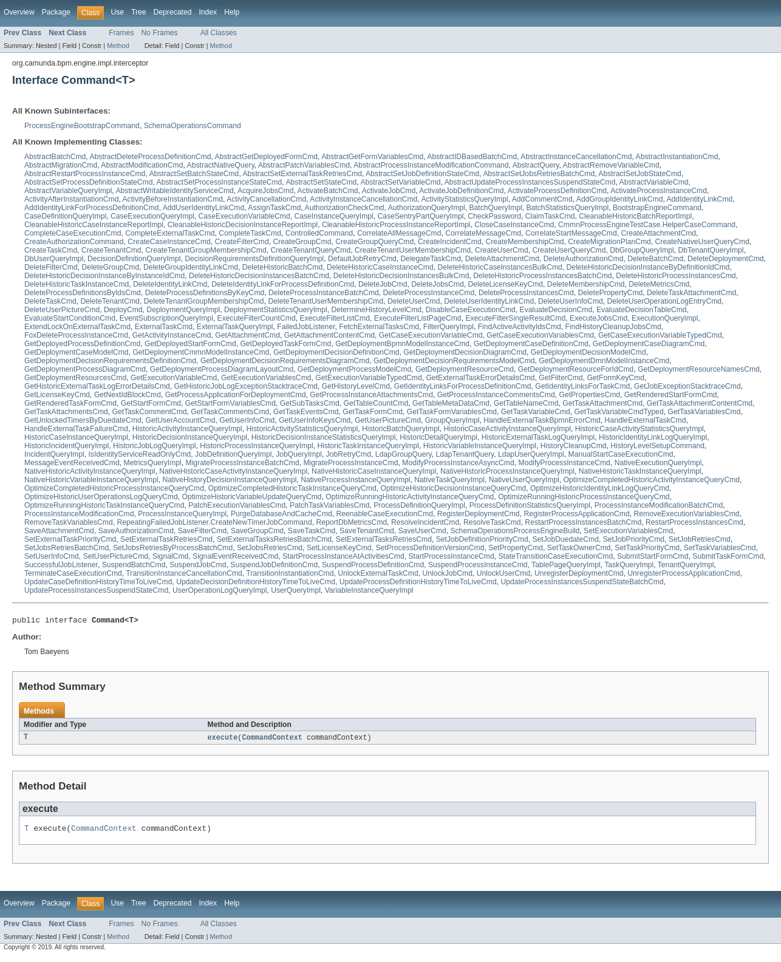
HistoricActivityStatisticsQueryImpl (302, 429)
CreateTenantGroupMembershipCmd (205, 250)
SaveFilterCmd (202, 531)
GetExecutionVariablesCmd (266, 378)
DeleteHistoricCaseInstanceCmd (380, 267)
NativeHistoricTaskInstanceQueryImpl (640, 471)
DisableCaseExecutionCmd (471, 309)
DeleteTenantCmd (110, 301)
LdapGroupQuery (403, 454)
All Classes (218, 33)
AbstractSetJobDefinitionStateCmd (422, 173)
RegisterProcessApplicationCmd (576, 514)
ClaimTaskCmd (550, 216)
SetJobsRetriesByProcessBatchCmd (173, 548)
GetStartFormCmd (151, 403)
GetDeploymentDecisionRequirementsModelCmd (454, 360)
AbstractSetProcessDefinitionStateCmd (88, 182)
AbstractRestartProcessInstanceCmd (84, 173)
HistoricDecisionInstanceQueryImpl (189, 437)
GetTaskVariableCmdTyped (619, 412)
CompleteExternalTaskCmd (169, 233)
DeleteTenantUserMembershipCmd (325, 301)
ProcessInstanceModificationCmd (79, 514)
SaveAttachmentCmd (59, 531)
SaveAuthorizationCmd (136, 531)
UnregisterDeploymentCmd (579, 573)
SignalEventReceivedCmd (235, 556)
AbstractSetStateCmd (320, 182)
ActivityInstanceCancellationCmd (363, 199)
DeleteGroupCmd (111, 267)
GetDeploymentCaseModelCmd (76, 352)
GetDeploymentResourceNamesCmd (699, 369)
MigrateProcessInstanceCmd (350, 463)
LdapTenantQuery (465, 454)
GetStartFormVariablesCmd (230, 403)
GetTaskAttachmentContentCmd (699, 403)
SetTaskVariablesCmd (720, 548)
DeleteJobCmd (382, 284)
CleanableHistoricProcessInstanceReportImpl (396, 224)
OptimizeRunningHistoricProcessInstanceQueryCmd (583, 497)
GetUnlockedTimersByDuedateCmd (83, 420)
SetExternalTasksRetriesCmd (384, 539)
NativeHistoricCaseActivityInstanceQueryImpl (233, 471)
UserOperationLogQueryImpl (219, 590)
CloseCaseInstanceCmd (514, 224)
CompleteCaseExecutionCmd (72, 233)
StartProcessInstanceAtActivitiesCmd (343, 556)
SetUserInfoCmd (51, 556)
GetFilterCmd (560, 378)
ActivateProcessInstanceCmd (658, 190)
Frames (121, 33)
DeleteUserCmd (413, 301)
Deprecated (173, 12)
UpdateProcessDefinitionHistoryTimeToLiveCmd (418, 582)
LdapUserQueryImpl (531, 454)
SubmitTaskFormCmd (727, 556)
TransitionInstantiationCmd (289, 573)
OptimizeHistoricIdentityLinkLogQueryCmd (599, 488)
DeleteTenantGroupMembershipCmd (204, 301)
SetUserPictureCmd (115, 556)
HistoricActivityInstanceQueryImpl (187, 429)
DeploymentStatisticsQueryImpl (275, 309)
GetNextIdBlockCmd (127, 395)
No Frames (160, 33)
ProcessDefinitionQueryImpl (419, 505)
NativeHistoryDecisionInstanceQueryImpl (229, 480)
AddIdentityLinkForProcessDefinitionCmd (91, 207)
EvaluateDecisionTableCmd (641, 309)
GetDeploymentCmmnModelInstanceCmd (200, 352)
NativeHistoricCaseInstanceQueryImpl (374, 471)
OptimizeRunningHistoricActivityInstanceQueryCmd (410, 497)
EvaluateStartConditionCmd (69, 318)
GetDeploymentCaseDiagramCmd (648, 343)
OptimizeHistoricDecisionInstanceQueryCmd (453, 488)
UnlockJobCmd (447, 573)
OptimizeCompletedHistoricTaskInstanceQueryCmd (292, 488)
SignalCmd (170, 556)
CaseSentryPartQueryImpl (421, 216)
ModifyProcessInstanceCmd (564, 463)
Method (118, 45)
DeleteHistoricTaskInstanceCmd (76, 284)
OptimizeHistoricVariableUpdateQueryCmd (251, 497)
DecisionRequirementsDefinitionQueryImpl (254, 258)
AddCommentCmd (542, 199)
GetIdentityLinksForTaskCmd (582, 386)
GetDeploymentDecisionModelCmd (588, 352)
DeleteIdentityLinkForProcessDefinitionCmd (282, 284)
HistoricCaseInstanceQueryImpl (76, 437)
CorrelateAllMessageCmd (399, 233)
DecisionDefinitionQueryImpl (133, 258)
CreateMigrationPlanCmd (609, 241)
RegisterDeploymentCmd (478, 514)
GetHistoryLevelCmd (356, 386)
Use (117, 12)
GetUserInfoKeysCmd (314, 420)
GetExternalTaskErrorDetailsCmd (480, 378)
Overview (19, 12)
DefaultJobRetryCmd (362, 258)
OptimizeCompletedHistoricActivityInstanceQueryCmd (652, 480)
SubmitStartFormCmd (653, 556)
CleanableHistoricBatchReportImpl (635, 216)
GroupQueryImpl (452, 420)
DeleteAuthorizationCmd (584, 258)
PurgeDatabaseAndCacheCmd (281, 514)
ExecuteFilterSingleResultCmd (515, 318)
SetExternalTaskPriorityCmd (70, 539)
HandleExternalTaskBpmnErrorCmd (542, 420)
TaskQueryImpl (628, 565)
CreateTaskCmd (50, 250)
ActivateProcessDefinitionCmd (557, 190)
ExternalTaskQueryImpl (235, 326)
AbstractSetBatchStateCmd (194, 173)
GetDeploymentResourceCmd (464, 369)
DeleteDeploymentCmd (725, 258)
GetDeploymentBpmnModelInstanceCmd (402, 343)
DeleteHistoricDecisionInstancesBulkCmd (401, 275)
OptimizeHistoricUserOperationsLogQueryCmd (101, 497)
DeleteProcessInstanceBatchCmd (323, 292)
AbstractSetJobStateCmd (639, 173)
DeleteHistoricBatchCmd (282, 267)
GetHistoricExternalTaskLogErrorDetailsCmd (97, 386)
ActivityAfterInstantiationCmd (71, 199)
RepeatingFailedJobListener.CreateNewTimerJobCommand (214, 522)
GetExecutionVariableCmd (174, 378)
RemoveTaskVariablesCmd (68, 522)
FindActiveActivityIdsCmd (519, 326)
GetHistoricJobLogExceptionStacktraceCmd (246, 386)
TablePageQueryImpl (566, 565)
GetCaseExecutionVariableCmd (431, 335)
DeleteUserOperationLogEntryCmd (664, 301)
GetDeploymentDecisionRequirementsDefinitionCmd (110, 360)
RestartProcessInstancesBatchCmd (583, 522)
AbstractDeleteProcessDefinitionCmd (150, 156)
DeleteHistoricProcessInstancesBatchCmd (542, 275)
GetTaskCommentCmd (149, 412)
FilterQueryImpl (448, 326)
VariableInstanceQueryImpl (369, 590)
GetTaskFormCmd (373, 412)
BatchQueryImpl (495, 207)
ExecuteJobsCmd (598, 318)
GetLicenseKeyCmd (57, 395)
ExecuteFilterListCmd (334, 318)
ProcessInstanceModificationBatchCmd (659, 505)
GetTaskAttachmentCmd (602, 403)
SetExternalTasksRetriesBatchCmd (274, 539)
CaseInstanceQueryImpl (333, 216)
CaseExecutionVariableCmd (244, 216)
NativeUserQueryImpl (524, 480)
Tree (138, 12)
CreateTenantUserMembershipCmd (413, 250)
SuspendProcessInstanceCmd (478, 565)
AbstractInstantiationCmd (677, 156)
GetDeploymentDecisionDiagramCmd (465, 352)
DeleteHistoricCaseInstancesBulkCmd (499, 267)
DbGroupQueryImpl (642, 250)
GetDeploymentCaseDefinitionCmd (531, 343)
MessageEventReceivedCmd (72, 463)
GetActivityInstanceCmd (171, 335)
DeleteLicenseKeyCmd (505, 284)
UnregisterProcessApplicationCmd (683, 573)
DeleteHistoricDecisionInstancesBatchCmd (259, 275)
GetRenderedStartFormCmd (670, 395)
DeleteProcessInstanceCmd (429, 292)
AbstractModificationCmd (142, 165)
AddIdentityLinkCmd (700, 199)
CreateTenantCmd (111, 250)
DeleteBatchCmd (655, 258)
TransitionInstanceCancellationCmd (184, 573)
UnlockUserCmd (504, 573)
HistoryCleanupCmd (574, 446)
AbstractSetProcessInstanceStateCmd (219, 182)
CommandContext (272, 740)
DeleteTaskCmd (50, 301)
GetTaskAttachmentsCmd (66, 412)
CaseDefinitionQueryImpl (65, 216)
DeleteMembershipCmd (586, 284)
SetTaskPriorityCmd (647, 548)
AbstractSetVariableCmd (400, 182)
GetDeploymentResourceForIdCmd (576, 369)
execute (223, 740)
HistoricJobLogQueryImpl (154, 446)
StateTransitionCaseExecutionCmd (555, 556)
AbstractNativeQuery (220, 165)
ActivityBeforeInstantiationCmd (172, 199)
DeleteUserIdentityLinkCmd (489, 301)
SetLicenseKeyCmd (339, 548)
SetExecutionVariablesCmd (628, 531)
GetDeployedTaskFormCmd (285, 343)
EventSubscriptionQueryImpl (166, 318)
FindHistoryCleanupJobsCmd (613, 326)
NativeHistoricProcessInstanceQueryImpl (507, 471)
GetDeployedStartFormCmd (190, 343)
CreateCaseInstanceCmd (169, 241)
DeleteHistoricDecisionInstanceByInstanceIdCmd (104, 275)
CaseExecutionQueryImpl (152, 216)
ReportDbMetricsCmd (351, 522)
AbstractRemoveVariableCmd (611, 165)
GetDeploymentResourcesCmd (75, 378)
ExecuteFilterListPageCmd (418, 318)
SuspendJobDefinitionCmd (274, 565)
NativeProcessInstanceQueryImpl (355, 480)
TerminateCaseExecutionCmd (73, 573)
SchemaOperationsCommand (192, 125)
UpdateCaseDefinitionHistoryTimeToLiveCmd (98, 582)
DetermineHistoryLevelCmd (376, 309)
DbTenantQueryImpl (710, 250)
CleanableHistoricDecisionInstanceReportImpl (243, 224)
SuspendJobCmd (197, 565)
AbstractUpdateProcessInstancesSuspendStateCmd (530, 182)
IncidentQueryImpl (54, 454)
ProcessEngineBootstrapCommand (82, 125)
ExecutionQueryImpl (665, 318)
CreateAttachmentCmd (658, 233)
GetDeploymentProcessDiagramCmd (85, 369)
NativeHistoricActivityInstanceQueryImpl (89, 471)
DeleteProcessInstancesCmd (526, 292)
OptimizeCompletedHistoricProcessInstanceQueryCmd (114, 488)
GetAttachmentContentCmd (329, 335)
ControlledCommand (319, 233)
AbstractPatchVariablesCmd (304, 165)
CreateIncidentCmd (450, 241)
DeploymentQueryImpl (183, 309)
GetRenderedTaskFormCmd (70, 403)
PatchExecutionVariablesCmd (236, 505)
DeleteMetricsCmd (659, 284)
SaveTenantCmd (366, 531)
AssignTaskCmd (274, 207)
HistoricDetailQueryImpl (438, 437)
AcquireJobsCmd (265, 190)
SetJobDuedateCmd (565, 539)
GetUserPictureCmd (388, 420)
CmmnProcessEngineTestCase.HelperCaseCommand (646, 224)
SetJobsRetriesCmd (269, 548)
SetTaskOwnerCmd (579, 548)
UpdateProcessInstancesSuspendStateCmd (96, 590)
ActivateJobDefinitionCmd (461, 190)
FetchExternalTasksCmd (379, 326)
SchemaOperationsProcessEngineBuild (514, 531)
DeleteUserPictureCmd (62, 309)
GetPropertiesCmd (589, 395)
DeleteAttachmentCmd (502, 258)
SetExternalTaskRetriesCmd (166, 539)
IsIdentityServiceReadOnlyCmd (139, 454)
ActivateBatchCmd (328, 190)
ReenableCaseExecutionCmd (384, 514)
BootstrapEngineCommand (657, 207)
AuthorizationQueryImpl (426, 207)
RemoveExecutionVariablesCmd (686, 514)
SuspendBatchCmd (134, 565)
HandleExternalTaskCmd (645, 420)
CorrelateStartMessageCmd (571, 233)
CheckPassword (494, 216)
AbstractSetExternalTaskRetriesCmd (302, 173)
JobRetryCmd (348, 454)
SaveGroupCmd (257, 531)
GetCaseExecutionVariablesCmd (540, 335)
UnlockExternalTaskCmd (378, 573)
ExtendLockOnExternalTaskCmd (77, 326)
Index (208, 12)
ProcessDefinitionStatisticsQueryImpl (529, 505)
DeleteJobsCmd (437, 284)
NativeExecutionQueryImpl (658, 463)
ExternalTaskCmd (164, 326)
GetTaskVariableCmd (535, 412)
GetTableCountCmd (375, 403)
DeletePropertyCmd (610, 292)
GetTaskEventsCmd (305, 412)
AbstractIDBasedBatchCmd (472, 156)
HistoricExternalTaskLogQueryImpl (538, 437)
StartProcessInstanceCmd (451, 556)
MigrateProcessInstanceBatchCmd (242, 463)
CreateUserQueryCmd (569, 250)
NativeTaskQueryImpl (449, 480)
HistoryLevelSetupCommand (657, 446)
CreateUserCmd (501, 250)
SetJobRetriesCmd (700, 539)
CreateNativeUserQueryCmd (702, 241)
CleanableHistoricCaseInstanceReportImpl (93, 224)
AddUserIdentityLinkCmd (203, 207)
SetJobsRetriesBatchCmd (66, 548)
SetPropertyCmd (515, 548)
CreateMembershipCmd (525, 241)
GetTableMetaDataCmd (450, 403)
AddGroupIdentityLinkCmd (619, 199)
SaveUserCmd (422, 531)
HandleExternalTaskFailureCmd (76, 429)
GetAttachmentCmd (247, 335)
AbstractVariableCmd (654, 182)
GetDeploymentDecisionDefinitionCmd (336, 352)
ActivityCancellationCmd (266, 199)
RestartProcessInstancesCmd (694, 522)
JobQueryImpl (299, 454)
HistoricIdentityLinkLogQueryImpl (653, 437)
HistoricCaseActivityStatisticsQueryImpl (639, 429)
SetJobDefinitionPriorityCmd (482, 539)
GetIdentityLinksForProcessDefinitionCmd (462, 386)
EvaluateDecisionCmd (556, 309)
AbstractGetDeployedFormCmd (266, 156)
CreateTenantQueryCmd (310, 250)
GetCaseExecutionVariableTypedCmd (660, 335)
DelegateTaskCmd (431, 258)
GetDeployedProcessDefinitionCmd (82, 343)
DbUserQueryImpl (53, 258)
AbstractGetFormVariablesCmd (372, 156)
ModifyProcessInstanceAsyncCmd (458, 463)
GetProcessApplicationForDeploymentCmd (235, 395)
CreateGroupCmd (302, 241)
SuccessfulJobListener (61, 565)
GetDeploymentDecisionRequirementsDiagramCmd (284, 360)
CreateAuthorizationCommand (74, 241)
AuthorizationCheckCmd (344, 207)
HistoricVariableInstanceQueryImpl (479, 446)
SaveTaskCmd (311, 531)
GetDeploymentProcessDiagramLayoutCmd (221, 369)
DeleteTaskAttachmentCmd (691, 292)
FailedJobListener (306, 326)
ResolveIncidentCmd (425, 522)
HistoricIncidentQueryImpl (66, 446)
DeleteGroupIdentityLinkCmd (190, 267)
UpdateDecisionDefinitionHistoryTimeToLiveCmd (255, 582)
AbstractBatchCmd (55, 156)
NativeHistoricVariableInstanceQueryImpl (91, 480)
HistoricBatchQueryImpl (401, 429)
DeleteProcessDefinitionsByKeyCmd (205, 292)
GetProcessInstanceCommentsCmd (496, 395)
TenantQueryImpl (686, 565)
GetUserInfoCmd (247, 420)
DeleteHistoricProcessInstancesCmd (675, 275)
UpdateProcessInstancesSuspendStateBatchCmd (581, 582)
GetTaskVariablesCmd (703, 412)
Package (56, 12)
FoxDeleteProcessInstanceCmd (76, 335)
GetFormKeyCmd (615, 378)
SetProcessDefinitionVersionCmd (429, 548)
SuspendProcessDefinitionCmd (373, 565)
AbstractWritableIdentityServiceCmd (174, 190)
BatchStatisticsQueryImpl (567, 207)
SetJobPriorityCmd (633, 539)
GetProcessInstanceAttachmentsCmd (371, 395)
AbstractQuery (536, 165)
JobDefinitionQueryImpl (233, 454)
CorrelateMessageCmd (483, 233)
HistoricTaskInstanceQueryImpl (368, 446)
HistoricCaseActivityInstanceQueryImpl (506, 429)
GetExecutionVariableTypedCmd (368, 378)
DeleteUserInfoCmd (570, 301)
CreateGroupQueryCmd (374, 241)
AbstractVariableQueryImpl (68, 190)
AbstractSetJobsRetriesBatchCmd (539, 173)
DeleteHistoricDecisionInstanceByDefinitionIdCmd (648, 267)
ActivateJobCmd (389, 190)
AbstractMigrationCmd (60, 165)
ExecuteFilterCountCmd (256, 318)
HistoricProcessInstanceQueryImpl (256, 446)
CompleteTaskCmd (250, 233)
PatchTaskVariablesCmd (330, 505)
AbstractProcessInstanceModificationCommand (430, 165)
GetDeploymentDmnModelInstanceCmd (604, 360)
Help (231, 12)
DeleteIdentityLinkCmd (170, 284)
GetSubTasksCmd (309, 403)
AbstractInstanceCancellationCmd (576, 156)
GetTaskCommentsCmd (230, 412)
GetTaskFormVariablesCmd (452, 412)
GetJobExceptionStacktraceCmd (687, 386)
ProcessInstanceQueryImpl (182, 514)
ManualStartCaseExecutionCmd (621, 454)
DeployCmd (123, 309)
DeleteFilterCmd (51, 267)
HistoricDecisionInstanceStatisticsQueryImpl (323, 437)
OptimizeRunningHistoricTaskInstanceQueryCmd (104, 505)
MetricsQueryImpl (153, 463)
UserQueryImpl (296, 590)
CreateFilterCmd (242, 241)
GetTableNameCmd (526, 403)
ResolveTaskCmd (492, 522)
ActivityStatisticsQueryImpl (464, 199)
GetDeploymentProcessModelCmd (354, 369)
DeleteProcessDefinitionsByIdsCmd (82, 292)
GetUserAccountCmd (181, 420)
